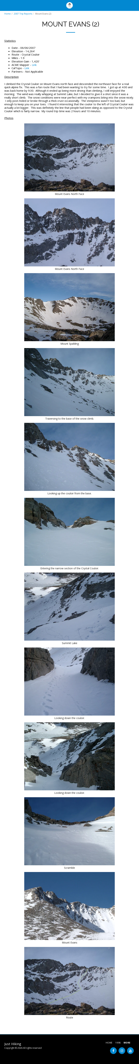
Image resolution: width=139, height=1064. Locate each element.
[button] (4, 5)
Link (34, 65)
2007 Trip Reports (23, 13)
